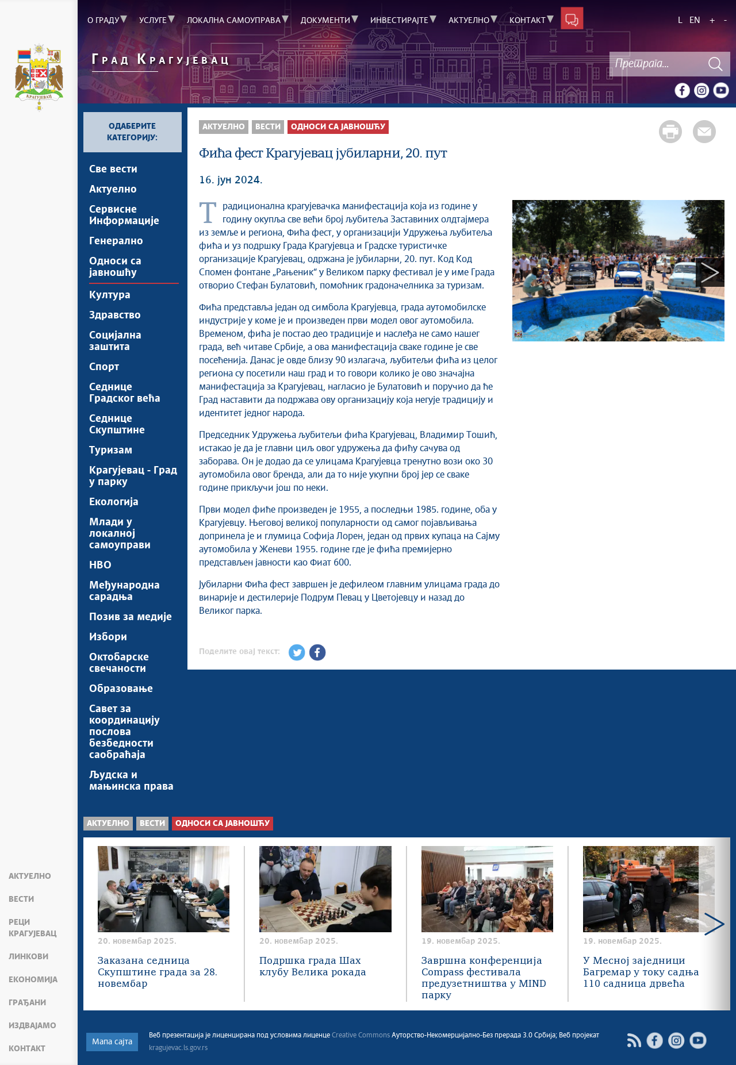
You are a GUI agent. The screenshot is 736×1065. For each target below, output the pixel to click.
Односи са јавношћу (115, 267)
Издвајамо (32, 1026)
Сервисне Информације (124, 215)
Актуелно (30, 876)
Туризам (110, 450)
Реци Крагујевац (32, 928)
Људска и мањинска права (131, 781)
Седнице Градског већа (124, 393)
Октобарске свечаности (119, 663)
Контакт (27, 1049)
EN (694, 20)
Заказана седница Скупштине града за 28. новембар (157, 972)
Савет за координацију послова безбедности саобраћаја (124, 732)
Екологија (114, 502)
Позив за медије (130, 617)
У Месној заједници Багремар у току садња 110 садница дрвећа (641, 972)
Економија (33, 980)
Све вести (113, 169)
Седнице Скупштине (117, 425)
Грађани (27, 1003)
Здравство (115, 315)
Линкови (28, 957)
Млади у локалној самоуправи (120, 534)
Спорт (104, 367)
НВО (100, 565)
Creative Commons (361, 1035)
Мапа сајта (112, 1042)
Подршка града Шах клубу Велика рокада (312, 967)
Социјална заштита (115, 341)
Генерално (116, 241)
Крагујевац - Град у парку (133, 476)
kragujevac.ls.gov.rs (178, 1048)
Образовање (121, 689)
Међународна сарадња (124, 591)
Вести (21, 899)
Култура (110, 295)
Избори (108, 637)
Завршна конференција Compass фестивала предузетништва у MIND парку (483, 978)
